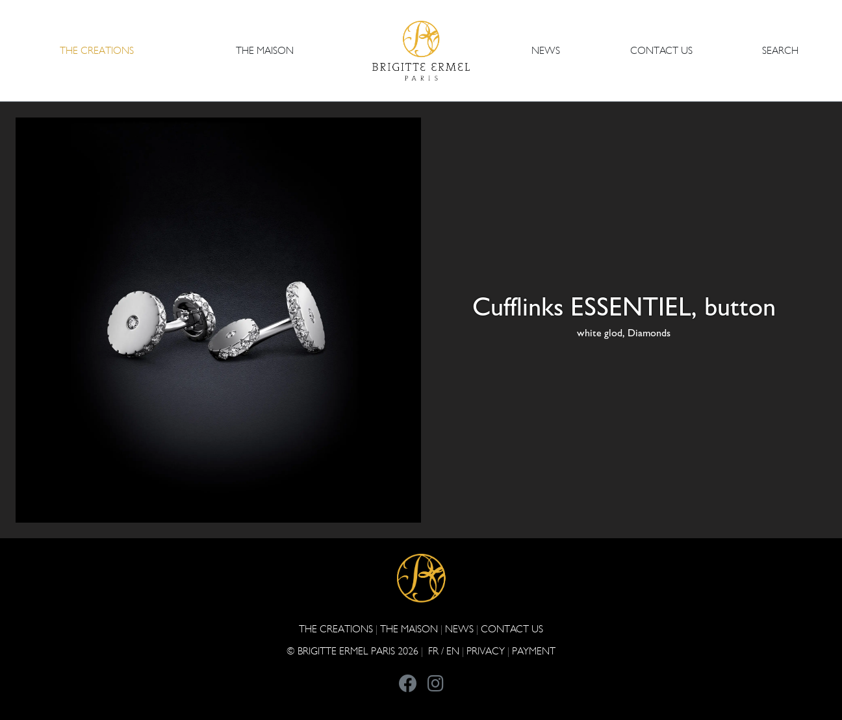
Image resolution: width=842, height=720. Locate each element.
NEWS (545, 50)
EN (452, 651)
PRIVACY (485, 651)
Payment (533, 651)
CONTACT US (661, 50)
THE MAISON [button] (265, 50)
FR (433, 651)
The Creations (336, 629)
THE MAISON (409, 629)
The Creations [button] (97, 50)
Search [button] (780, 50)
